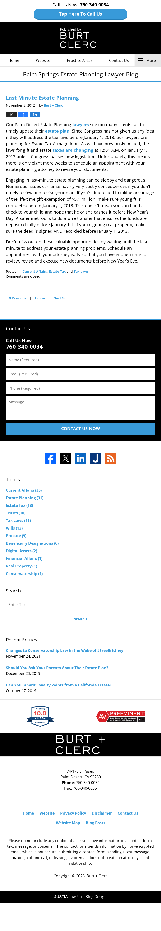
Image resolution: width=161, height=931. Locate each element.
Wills (14, 528)
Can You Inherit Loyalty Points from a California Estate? (58, 685)
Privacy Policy (73, 813)
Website (43, 60)
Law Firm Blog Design (80, 896)
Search (80, 619)
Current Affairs (35, 271)
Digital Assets (21, 550)
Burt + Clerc (97, 875)
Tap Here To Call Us (80, 14)
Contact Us (119, 60)
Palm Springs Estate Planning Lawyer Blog (80, 38)
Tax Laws (81, 271)
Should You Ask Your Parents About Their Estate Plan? (57, 667)
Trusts (15, 513)
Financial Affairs (24, 558)
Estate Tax (57, 271)
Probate (16, 535)
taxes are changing (73, 150)
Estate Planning (24, 497)
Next (59, 297)
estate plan (57, 131)
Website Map (68, 822)
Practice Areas (79, 60)
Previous (17, 297)
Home (13, 60)
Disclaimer (102, 813)
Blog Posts (95, 822)
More (151, 60)
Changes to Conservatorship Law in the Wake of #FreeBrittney (64, 650)
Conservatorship (24, 573)
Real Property (21, 566)
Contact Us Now (80, 428)
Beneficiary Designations (32, 543)
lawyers (80, 124)
